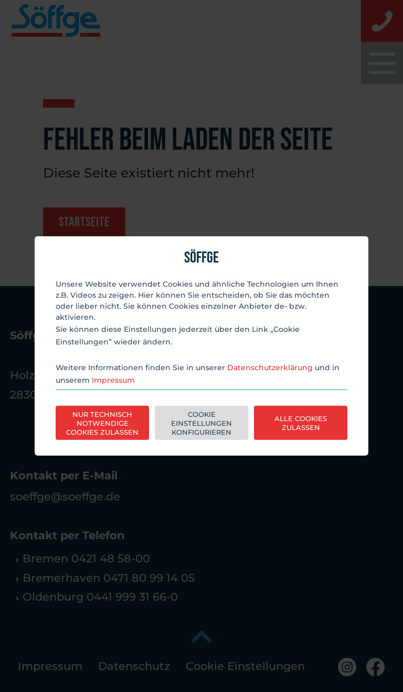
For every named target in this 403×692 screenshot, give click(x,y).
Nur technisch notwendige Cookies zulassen (102, 423)
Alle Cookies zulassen (300, 423)
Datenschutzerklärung (270, 367)
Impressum (113, 380)
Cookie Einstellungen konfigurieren (201, 423)
